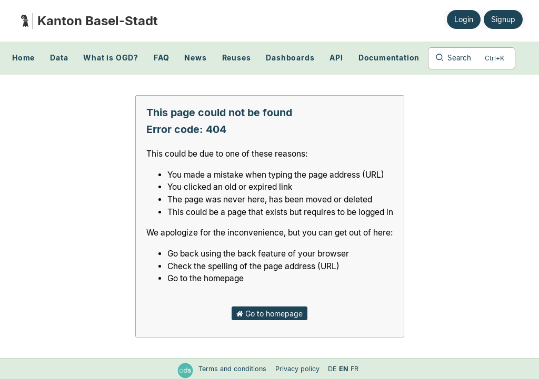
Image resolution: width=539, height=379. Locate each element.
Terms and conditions (233, 369)
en (343, 369)
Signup (503, 19)
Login (463, 19)
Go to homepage (269, 313)
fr (354, 369)
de (332, 369)
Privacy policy (298, 369)
